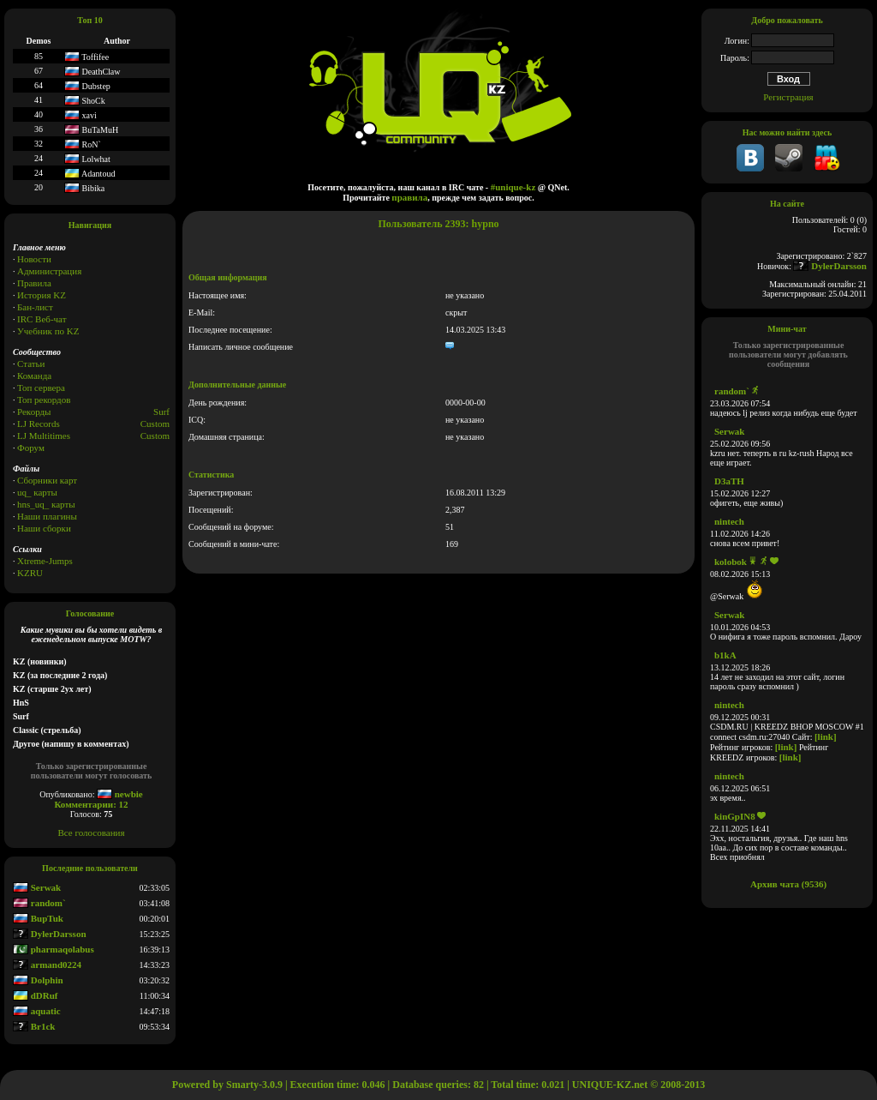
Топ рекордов (43, 399)
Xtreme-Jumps (45, 561)
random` (39, 903)
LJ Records (38, 423)
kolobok (730, 561)
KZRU (30, 573)
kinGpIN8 (734, 816)
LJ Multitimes (43, 435)
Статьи (31, 363)
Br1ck (34, 1026)
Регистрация (788, 97)
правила (409, 197)
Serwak (37, 887)
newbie (120, 794)
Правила (34, 283)
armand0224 (47, 964)
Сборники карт (47, 480)
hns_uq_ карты (46, 504)
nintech (729, 521)
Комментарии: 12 (91, 804)
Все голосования (91, 832)
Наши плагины (47, 516)
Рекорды (34, 411)
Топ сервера (41, 387)
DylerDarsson (50, 934)
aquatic (37, 1011)
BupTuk (38, 918)
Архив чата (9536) (788, 884)
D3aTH (729, 481)
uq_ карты (37, 492)
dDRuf (35, 995)
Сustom (155, 435)
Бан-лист (35, 307)
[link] (825, 736)
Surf (161, 411)
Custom (155, 423)
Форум (31, 447)
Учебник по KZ (48, 331)
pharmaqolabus (53, 949)
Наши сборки (44, 528)
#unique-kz (513, 187)
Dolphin (38, 980)
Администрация (49, 271)
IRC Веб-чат (42, 319)
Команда (34, 375)
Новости (34, 259)
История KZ (41, 295)
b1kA (725, 655)
